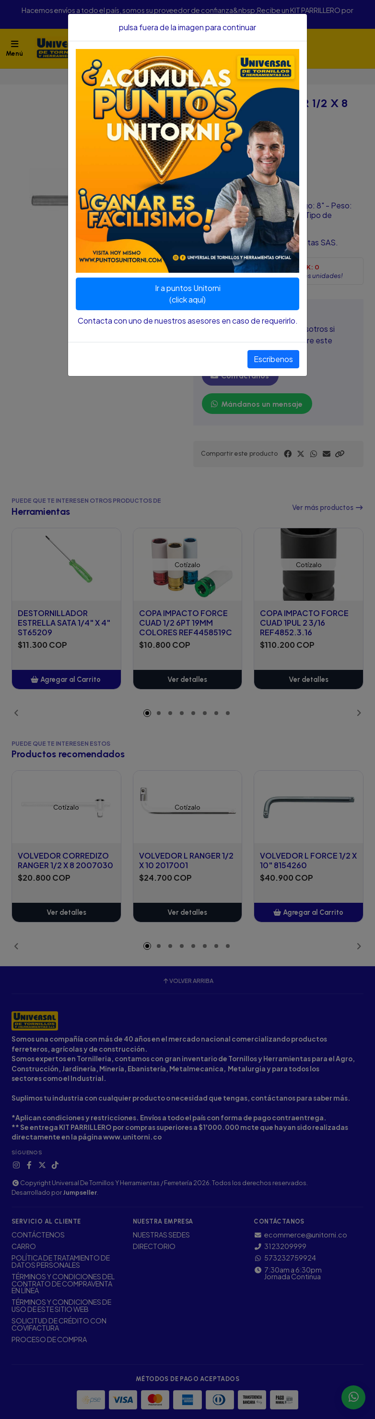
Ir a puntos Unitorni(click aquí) (188, 293)
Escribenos (273, 359)
